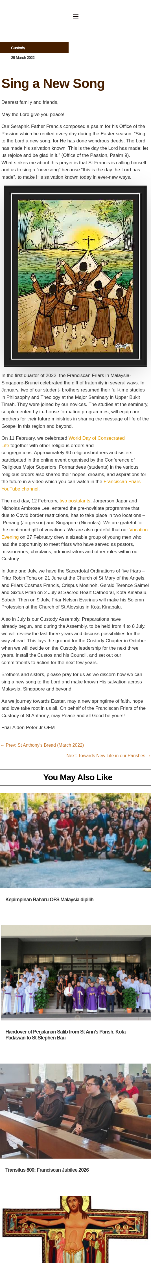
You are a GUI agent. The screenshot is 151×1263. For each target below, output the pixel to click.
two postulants (75, 501)
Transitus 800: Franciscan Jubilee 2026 (47, 1170)
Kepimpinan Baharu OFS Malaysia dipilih (49, 899)
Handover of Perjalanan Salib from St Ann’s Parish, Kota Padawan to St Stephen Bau (65, 1035)
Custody (18, 48)
